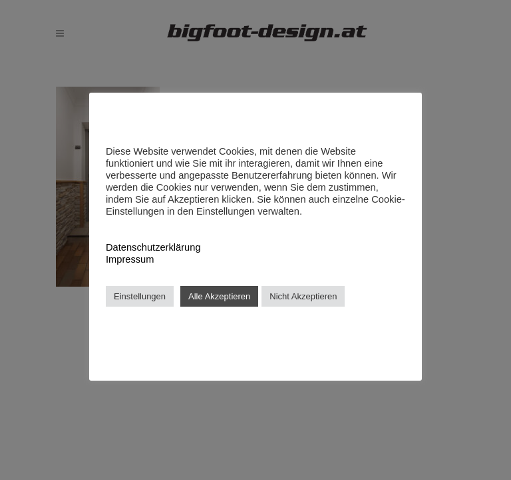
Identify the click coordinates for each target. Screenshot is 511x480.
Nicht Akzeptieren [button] (303, 296)
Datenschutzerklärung (153, 247)
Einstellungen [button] (140, 296)
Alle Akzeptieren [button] (219, 296)
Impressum (130, 259)
